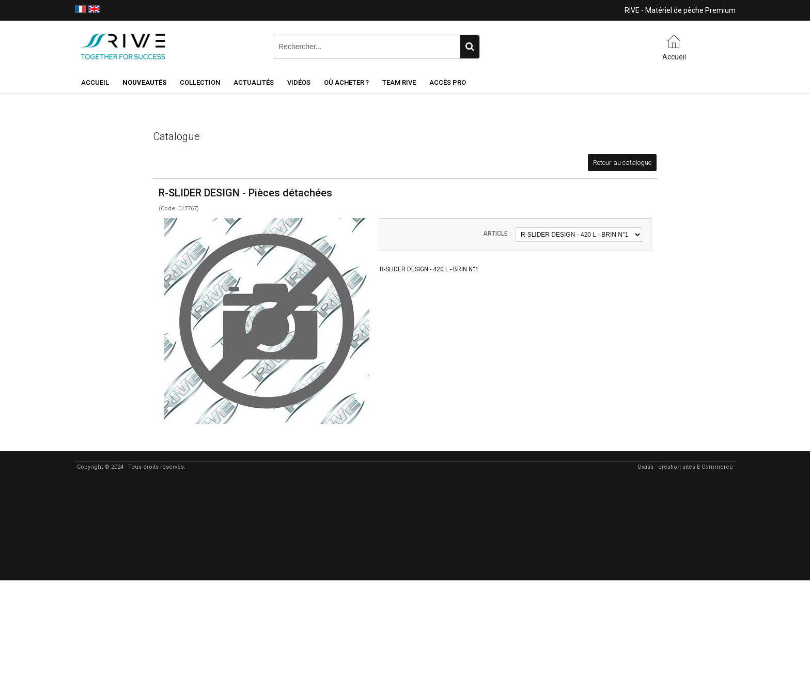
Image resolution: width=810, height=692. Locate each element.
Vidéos (298, 82)
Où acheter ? (346, 82)
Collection (200, 82)
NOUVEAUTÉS (144, 82)
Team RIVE (399, 82)
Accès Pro (447, 82)
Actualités (253, 82)
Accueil (95, 82)
